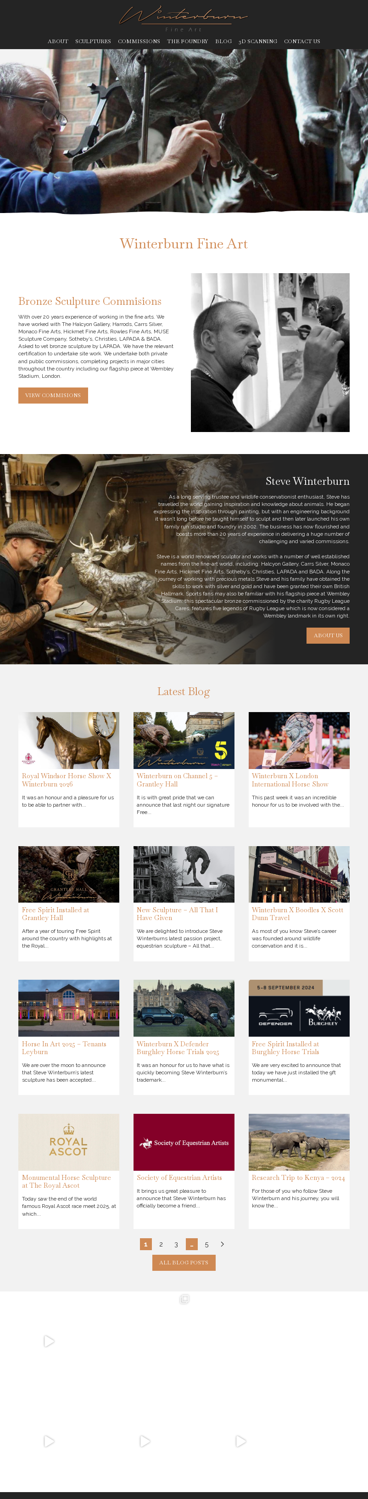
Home (190, 1408)
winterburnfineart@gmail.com (100, 1419)
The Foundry (187, 41)
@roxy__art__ (82, 1456)
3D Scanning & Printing (304, 1427)
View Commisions (53, 395)
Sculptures (93, 41)
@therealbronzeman (90, 1449)
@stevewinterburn (88, 1441)
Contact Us (302, 41)
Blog (223, 41)
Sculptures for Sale (285, 1412)
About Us (328, 635)
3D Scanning (258, 41)
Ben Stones (337, 1485)
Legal (131, 1485)
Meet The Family (207, 1430)
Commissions (139, 41)
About (58, 41)
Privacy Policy (103, 1485)
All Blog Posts (183, 1262)
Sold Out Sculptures (330, 1412)
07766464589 (72, 1426)
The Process (200, 1451)
